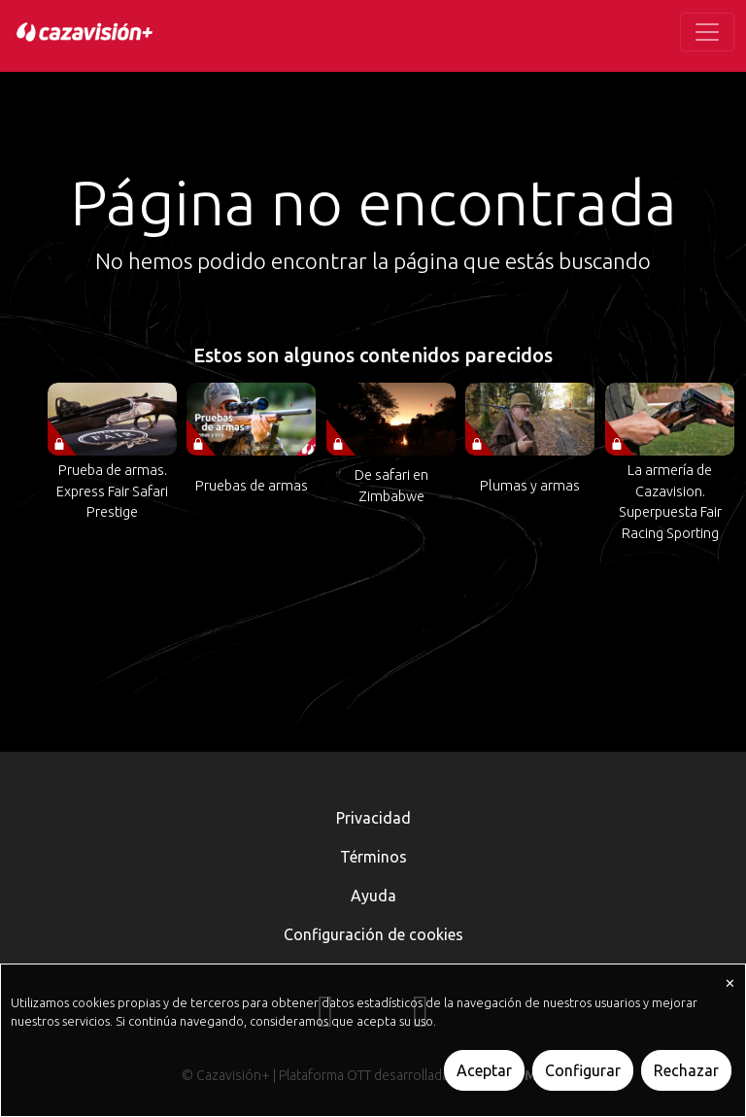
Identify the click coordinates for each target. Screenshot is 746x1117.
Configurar (583, 1070)
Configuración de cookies (373, 934)
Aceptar (484, 1070)
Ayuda (373, 895)
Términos (373, 856)
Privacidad (373, 818)
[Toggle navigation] (707, 32)
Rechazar (686, 1070)
